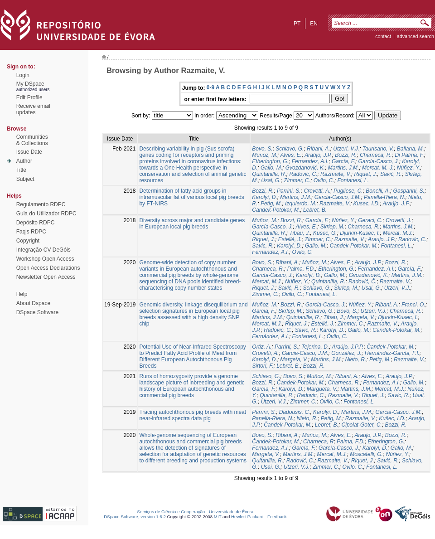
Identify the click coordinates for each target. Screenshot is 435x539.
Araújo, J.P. (318, 155)
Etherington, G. (270, 161)
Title (21, 170)
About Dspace (33, 303)
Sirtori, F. (262, 366)
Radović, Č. (303, 174)
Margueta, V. (322, 389)
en (314, 23)
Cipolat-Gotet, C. (362, 425)
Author (24, 161)
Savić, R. (391, 174)
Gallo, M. (271, 168)
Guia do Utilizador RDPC (46, 213)
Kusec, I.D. (366, 203)
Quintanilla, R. (269, 174)
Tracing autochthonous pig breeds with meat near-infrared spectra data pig (192, 415)
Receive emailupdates (33, 109)
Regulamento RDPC (41, 204)
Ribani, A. (318, 149)
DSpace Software (37, 312)
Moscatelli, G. (366, 454)
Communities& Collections (32, 140)
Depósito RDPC (35, 222)
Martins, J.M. (343, 168)
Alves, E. (291, 155)
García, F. (343, 161)
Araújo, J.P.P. (347, 347)
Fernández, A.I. (270, 336)
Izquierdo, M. (300, 203)
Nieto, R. (356, 359)
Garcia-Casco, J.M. (337, 197)
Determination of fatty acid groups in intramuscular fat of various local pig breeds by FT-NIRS (191, 197)
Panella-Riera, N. (384, 197)
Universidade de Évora (231, 511)
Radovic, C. (412, 239)
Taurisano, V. (378, 149)
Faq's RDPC (31, 231)
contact (383, 36)
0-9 (210, 87)
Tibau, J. (299, 233)
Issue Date (29, 152)
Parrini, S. (289, 191)
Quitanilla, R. (267, 460)
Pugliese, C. (348, 191)
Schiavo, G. (290, 149)
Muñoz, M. (264, 155)
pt (297, 23)
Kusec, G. (325, 233)
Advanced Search (415, 36)
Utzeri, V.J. (346, 149)
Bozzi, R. (346, 155)
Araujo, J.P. (381, 239)
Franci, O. (413, 304)
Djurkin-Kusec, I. (360, 233)
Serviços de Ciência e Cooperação (171, 511)
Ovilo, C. (324, 180)
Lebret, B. (315, 210)
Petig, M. (271, 203)
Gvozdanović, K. (305, 168)
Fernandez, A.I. (310, 161)
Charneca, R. (376, 155)
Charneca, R (318, 441)
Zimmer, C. (297, 180)
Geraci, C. (370, 220)
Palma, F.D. (301, 269)
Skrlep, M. (332, 226)
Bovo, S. (262, 149)
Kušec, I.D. (392, 418)
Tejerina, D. (315, 347)
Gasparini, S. (409, 191)
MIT (218, 516)
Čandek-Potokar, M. (391, 347)
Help (22, 294)
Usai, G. (270, 180)
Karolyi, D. (264, 197)
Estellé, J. (290, 239)
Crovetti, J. (398, 220)
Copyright (27, 241)
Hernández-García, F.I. (392, 353)
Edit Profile (29, 97)
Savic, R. (263, 246)
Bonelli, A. (378, 191)
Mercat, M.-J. (378, 168)
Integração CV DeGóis (43, 250)
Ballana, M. (410, 149)
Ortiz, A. (261, 347)
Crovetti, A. (317, 191)
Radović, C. (300, 460)
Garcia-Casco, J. (325, 304)
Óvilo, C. (302, 252)
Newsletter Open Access (46, 277)
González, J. (346, 353)
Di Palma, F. (409, 155)
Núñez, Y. (408, 168)
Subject (25, 179)
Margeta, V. (361, 317)
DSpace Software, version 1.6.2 (135, 516)
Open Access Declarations (48, 268)
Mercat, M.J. (398, 233)
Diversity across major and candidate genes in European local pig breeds (192, 223)
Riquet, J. (365, 174)
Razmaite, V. (335, 174)
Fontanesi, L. (352, 180)
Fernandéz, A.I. (270, 252)
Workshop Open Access (45, 259)
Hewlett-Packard (247, 516)
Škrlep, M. (346, 288)
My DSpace (30, 84)
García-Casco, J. (378, 161)
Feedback (277, 516)
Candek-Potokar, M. (276, 210)
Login (22, 75)
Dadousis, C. (294, 412)
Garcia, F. (263, 311)
